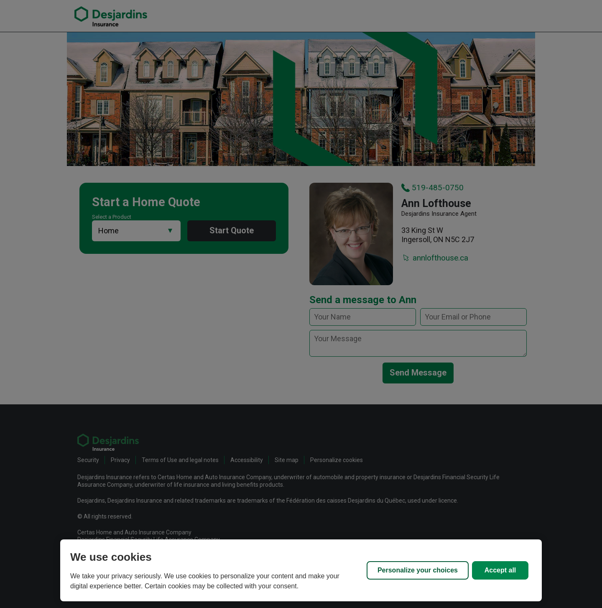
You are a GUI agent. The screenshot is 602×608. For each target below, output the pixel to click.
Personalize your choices (418, 570)
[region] (301, 570)
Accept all (500, 570)
